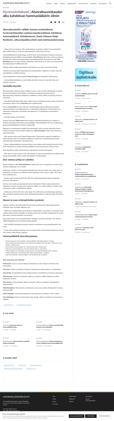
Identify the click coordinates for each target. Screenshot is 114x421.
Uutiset (49, 3)
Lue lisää (45, 418)
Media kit (71, 401)
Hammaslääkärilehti (16, 3)
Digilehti (93, 3)
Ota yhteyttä (83, 3)
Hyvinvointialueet (24, 305)
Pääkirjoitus (9, 365)
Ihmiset (62, 3)
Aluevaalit (8, 305)
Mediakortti (72, 3)
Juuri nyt (22, 365)
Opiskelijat (31, 369)
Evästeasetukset (104, 416)
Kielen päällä (35, 365)
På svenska (103, 3)
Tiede (56, 3)
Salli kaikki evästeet (76, 416)
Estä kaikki (90, 416)
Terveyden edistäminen (13, 369)
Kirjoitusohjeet (72, 396)
